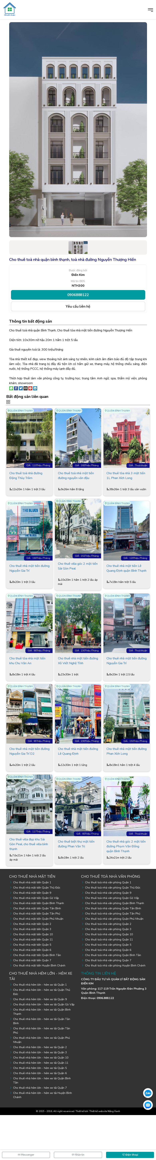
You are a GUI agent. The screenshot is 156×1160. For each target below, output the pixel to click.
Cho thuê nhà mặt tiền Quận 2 (32, 969)
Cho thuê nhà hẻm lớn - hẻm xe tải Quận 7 (40, 1133)
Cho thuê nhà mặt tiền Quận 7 (32, 1005)
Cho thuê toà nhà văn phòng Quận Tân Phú (112, 958)
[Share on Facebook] (16, 388)
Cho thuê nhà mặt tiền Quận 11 (33, 984)
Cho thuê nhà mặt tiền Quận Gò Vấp (36, 943)
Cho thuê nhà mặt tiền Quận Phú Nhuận (38, 964)
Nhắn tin (78, 1155)
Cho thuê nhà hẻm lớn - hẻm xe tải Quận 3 (40, 1097)
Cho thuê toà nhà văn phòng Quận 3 (108, 974)
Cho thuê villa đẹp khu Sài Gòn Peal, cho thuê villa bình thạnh (28, 890)
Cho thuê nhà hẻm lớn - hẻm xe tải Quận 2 (40, 1092)
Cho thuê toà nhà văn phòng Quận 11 (109, 984)
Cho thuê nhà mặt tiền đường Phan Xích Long (126, 788)
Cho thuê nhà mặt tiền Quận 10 (33, 979)
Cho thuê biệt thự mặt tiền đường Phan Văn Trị (76, 890)
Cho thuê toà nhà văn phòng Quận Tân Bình (113, 953)
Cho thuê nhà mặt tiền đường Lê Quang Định (78, 788)
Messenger (26, 1155)
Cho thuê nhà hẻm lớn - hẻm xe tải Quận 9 (40, 1044)
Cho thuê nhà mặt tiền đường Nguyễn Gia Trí (29, 587)
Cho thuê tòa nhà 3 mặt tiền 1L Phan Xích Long (125, 486)
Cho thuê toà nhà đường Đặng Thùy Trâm (25, 486)
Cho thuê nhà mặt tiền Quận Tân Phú (36, 958)
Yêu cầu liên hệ (78, 306)
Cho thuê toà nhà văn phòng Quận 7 (108, 1005)
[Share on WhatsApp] (11, 388)
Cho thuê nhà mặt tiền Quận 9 (32, 938)
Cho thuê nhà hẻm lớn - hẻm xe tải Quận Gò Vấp (44, 1049)
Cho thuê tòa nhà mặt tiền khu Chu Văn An (27, 689)
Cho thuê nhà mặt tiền (32, 921)
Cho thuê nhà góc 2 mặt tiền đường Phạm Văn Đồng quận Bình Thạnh (126, 893)
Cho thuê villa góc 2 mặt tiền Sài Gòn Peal (78, 585)
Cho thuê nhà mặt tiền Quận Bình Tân (37, 1000)
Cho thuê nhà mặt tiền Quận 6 (32, 995)
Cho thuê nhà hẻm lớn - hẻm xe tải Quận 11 (40, 1108)
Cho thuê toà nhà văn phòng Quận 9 (108, 938)
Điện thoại (130, 1155)
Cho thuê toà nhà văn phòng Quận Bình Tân (113, 1000)
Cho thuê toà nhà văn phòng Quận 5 (108, 990)
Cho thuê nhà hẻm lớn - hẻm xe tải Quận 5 (40, 1113)
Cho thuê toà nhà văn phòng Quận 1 (108, 927)
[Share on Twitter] (21, 388)
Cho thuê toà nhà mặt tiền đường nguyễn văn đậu (76, 486)
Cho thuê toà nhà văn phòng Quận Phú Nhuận (114, 964)
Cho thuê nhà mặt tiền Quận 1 (32, 927)
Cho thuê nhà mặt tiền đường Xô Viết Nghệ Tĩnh (78, 689)
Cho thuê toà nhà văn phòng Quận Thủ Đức (112, 932)
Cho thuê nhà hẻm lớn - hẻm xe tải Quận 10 (40, 1102)
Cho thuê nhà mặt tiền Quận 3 (32, 974)
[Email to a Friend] (26, 388)
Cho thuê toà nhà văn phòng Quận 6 (108, 995)
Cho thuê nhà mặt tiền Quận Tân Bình (37, 953)
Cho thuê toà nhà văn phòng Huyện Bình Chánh (115, 1010)
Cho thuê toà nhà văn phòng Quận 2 (108, 969)
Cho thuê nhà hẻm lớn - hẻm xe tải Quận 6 (40, 1118)
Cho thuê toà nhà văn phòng (110, 921)
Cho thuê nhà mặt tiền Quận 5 (32, 990)
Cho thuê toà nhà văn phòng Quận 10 (109, 979)
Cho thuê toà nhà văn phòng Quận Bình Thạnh (114, 948)
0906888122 (78, 294)
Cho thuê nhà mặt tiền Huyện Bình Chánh (39, 1010)
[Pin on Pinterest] (30, 388)
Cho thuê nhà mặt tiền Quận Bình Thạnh (38, 948)
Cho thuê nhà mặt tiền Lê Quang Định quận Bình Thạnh (126, 587)
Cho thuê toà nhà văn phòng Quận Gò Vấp (112, 943)
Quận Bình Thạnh (21, 410)
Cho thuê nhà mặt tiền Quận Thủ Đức (36, 932)
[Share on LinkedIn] (35, 388)
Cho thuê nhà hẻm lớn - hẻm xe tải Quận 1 (40, 1030)
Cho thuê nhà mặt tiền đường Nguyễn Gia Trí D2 (29, 788)
